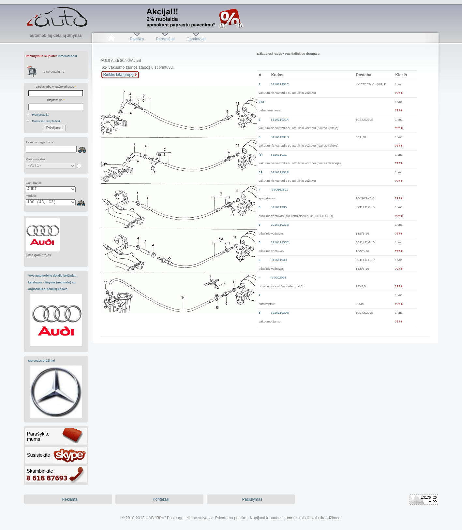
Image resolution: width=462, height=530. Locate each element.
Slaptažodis (56, 100)
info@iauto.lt (67, 56)
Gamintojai (195, 39)
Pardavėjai (165, 39)
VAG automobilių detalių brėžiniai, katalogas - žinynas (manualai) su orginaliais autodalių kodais (52, 282)
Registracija (40, 114)
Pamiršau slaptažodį (46, 121)
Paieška (137, 39)
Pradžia (111, 39)
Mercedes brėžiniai (41, 360)
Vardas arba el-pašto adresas (56, 86)
